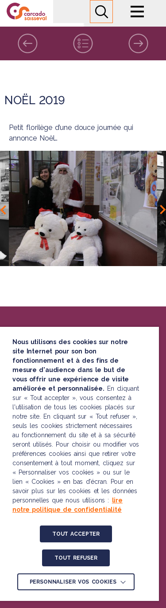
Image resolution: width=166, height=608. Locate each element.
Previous (3, 210)
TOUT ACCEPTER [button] (76, 534)
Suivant (138, 43)
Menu (137, 11)
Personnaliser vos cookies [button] (73, 582)
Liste (83, 43)
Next (163, 210)
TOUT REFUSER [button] (75, 558)
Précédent (27, 43)
